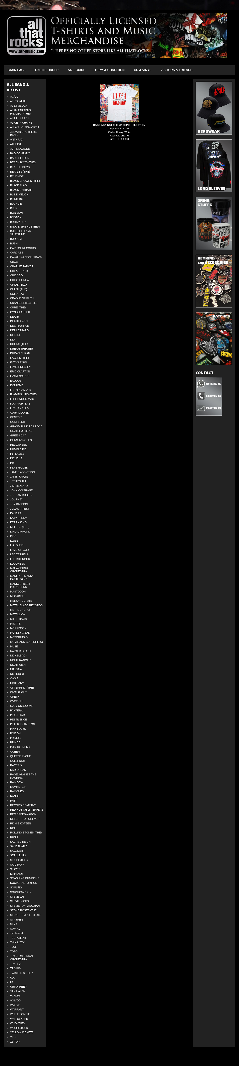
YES (13, 1037)
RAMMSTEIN (18, 786)
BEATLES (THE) (20, 171)
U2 (12, 982)
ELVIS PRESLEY (20, 366)
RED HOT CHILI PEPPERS (26, 809)
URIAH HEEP (18, 986)
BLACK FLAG (18, 185)
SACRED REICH (20, 841)
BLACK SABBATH (21, 189)
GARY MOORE (19, 412)
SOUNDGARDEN (20, 892)
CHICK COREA (19, 280)
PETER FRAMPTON (22, 724)
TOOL (14, 946)
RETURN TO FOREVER (25, 818)
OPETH (14, 696)
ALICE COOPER (20, 118)
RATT (13, 800)
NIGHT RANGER (20, 660)
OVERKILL (16, 701)
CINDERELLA (18, 284)
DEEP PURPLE (19, 325)
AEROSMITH (18, 101)
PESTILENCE (18, 719)
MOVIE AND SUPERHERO (26, 641)
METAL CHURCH (20, 609)
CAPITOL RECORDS (23, 248)
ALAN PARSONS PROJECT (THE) (20, 112)
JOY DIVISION (19, 504)
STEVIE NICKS (19, 901)
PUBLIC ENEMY (20, 747)
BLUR (13, 208)
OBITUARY (17, 683)
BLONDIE (16, 203)
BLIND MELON (19, 194)
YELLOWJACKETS (22, 1032)
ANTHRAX (16, 139)
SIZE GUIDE (76, 70)
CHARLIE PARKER (22, 266)
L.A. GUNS (17, 545)
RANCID (15, 796)
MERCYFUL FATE (21, 600)
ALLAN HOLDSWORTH (24, 127)
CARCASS (16, 252)
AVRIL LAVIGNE (20, 148)
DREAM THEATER (21, 348)
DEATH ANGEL (19, 321)
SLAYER (15, 869)
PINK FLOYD (18, 728)
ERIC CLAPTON (20, 371)
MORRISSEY (18, 628)
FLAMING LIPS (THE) (23, 394)
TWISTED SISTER (21, 973)
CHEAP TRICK (19, 271)
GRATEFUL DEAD (21, 430)
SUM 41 (15, 928)
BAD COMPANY (20, 153)
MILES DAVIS (18, 619)
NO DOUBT (17, 673)
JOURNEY (16, 499)
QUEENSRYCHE (20, 756)
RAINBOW (16, 782)
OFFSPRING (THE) (22, 687)
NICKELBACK (18, 655)
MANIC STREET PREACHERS (20, 585)
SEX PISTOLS (19, 860)
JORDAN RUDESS (21, 495)
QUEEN (15, 751)
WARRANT (17, 1009)
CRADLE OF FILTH (22, 298)
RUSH (14, 837)
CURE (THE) (18, 307)
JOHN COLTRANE (21, 490)
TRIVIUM (15, 968)
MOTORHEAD (19, 637)
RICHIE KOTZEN (20, 823)
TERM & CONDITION (110, 70)
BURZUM (16, 238)
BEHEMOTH (17, 176)
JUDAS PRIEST (19, 508)
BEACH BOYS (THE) (23, 162)
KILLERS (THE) (19, 526)
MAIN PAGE (17, 70)
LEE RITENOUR (20, 559)
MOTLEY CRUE (20, 632)
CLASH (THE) (18, 289)
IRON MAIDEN (19, 467)
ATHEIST (15, 144)
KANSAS (15, 513)
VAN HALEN (17, 991)
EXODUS (16, 380)
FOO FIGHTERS (20, 403)
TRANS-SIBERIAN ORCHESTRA (21, 958)
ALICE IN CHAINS (21, 122)
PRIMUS (15, 737)
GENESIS (16, 417)
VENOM (15, 995)
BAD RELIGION (19, 158)
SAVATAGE (17, 850)
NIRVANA (16, 669)
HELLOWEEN (18, 444)
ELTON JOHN (18, 362)
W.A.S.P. (15, 1005)
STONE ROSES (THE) (24, 910)
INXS (13, 462)
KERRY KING (18, 522)
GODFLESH (17, 421)
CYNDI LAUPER (20, 312)
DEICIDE (15, 335)
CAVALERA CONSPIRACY (26, 257)
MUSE (14, 646)
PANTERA (16, 710)
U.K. (12, 977)
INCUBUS (16, 458)
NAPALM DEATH (20, 651)
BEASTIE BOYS (20, 167)
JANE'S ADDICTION (22, 472)
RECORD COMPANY (23, 805)
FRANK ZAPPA (19, 408)
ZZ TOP (15, 1041)
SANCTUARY (18, 846)
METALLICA (17, 614)
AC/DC (14, 96)
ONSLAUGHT (18, 692)
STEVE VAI (17, 896)
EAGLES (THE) (19, 357)
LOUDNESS (17, 563)
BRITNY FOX (18, 222)
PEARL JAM (17, 715)
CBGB (14, 261)
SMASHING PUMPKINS (25, 878)
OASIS (14, 678)
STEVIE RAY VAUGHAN (25, 905)
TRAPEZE (16, 963)
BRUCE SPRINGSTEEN (25, 226)
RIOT (13, 828)
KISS (13, 536)
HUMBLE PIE (18, 449)
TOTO (14, 951)
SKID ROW (17, 864)
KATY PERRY (18, 517)
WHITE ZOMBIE (20, 1014)
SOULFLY (16, 887)
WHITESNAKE (19, 1018)
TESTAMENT (18, 937)
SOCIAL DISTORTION (23, 882)
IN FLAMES (17, 453)
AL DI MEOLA (18, 105)
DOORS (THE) (19, 344)
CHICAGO (16, 275)
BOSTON (16, 217)
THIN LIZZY (17, 942)
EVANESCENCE (20, 376)
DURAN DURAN (20, 353)
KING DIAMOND (20, 531)
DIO (12, 339)
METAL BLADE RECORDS (26, 605)
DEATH (14, 316)
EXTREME (16, 385)
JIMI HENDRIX (19, 485)
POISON (15, 733)
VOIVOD (15, 1000)
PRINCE (15, 742)
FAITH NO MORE (20, 389)
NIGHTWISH (18, 664)
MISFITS (15, 623)
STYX (13, 924)
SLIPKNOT (17, 873)
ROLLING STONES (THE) (26, 832)
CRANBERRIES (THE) (24, 302)
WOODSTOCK (19, 1027)
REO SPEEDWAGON (23, 814)
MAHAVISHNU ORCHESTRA (19, 570)
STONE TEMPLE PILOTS (25, 914)
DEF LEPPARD (19, 330)
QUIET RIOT (18, 760)
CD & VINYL (142, 70)
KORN (14, 540)
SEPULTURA (18, 855)
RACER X (16, 765)
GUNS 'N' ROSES (21, 440)
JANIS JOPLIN (19, 476)
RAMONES (17, 791)
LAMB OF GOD (19, 549)
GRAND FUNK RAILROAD (26, 426)
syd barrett (16, 933)
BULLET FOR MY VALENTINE (21, 232)
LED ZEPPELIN (19, 554)
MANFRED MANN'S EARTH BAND (22, 577)
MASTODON (18, 591)
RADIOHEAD (18, 769)
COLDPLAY (17, 293)
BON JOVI (16, 212)
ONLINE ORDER (47, 70)
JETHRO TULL (19, 481)
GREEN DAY (18, 435)
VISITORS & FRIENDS (176, 70)
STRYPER (16, 919)
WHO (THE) (17, 1023)
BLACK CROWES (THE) (25, 180)
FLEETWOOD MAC (22, 398)
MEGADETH (17, 596)
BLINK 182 (16, 199)
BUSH (14, 243)
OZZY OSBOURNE (22, 705)
